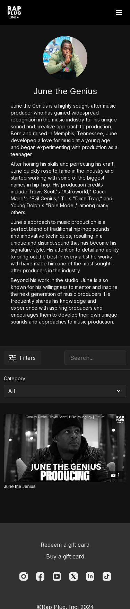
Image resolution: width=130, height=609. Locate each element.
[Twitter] (73, 576)
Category (14, 378)
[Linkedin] (90, 576)
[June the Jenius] (65, 486)
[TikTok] (107, 576)
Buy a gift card (65, 556)
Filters (22, 357)
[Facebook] (40, 576)
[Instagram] (23, 576)
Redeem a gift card (65, 544)
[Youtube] (57, 576)
